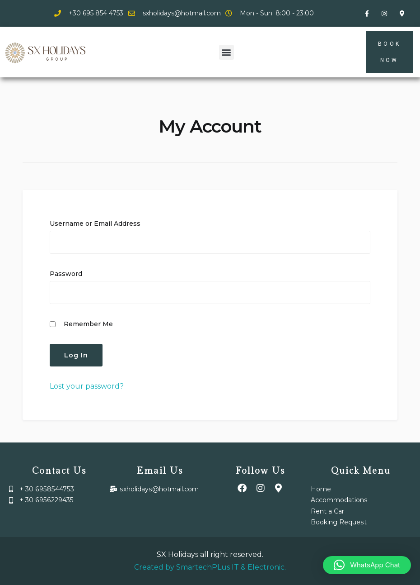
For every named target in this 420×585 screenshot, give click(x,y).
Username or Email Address (95, 223)
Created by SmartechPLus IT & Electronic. (210, 567)
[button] (226, 52)
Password (66, 274)
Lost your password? (87, 386)
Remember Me (81, 324)
